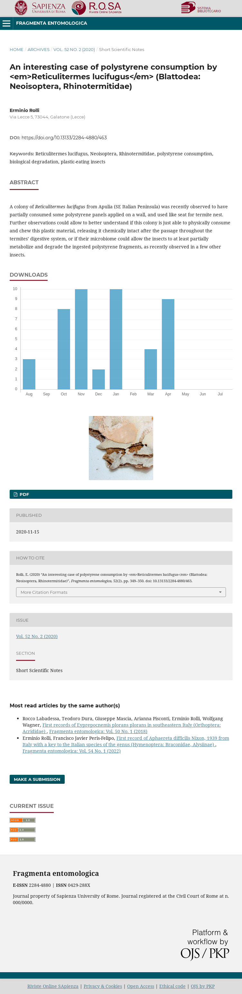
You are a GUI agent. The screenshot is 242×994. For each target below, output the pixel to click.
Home (16, 49)
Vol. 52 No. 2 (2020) (74, 49)
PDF (23, 494)
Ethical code (172, 986)
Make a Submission (37, 779)
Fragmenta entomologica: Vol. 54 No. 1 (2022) (72, 751)
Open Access (140, 986)
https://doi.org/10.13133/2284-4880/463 (64, 138)
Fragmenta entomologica (51, 23)
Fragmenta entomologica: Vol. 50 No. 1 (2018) (98, 731)
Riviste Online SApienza (53, 986)
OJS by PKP (203, 986)
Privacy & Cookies (103, 986)
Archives (39, 49)
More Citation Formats (44, 592)
